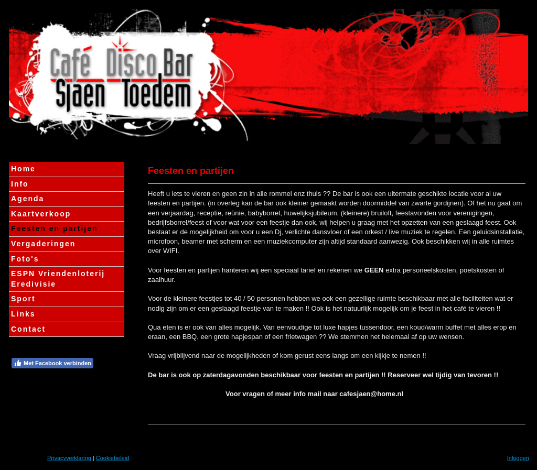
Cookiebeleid (113, 458)
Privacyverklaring (69, 458)
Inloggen (518, 458)
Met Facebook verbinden (52, 363)
